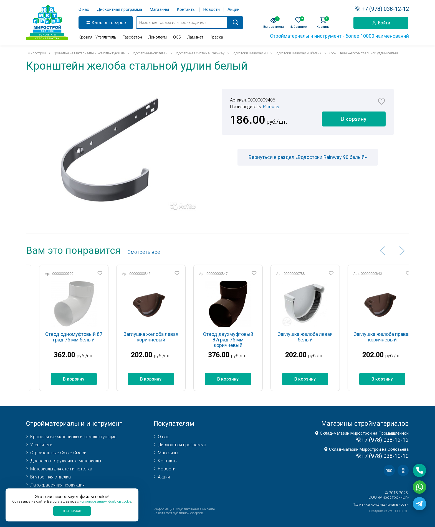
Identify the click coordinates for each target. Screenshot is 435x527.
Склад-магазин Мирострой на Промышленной (364, 433)
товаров (117, 22)
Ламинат (195, 37)
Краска (216, 37)
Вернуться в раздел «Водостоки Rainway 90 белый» (308, 157)
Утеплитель (105, 37)
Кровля (85, 37)
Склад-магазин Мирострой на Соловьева (369, 449)
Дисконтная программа (119, 9)
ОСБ (177, 37)
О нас (84, 9)
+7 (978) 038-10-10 (385, 456)
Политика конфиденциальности (381, 504)
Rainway (271, 106)
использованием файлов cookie (105, 501)
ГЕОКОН (402, 511)
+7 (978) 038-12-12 (385, 9)
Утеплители (41, 444)
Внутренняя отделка (50, 477)
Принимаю (72, 511)
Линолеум (157, 37)
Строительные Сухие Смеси (58, 452)
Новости (211, 9)
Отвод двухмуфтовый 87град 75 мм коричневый (239, 339)
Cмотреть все (144, 252)
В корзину (353, 119)
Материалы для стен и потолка (61, 469)
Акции (233, 9)
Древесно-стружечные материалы (65, 460)
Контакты (186, 9)
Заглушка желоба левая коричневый (162, 337)
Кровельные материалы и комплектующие (73, 436)
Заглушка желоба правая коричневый (394, 337)
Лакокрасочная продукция (57, 485)
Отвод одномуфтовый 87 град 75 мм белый (85, 337)
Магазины (159, 9)
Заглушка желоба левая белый (316, 337)
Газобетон (132, 37)
